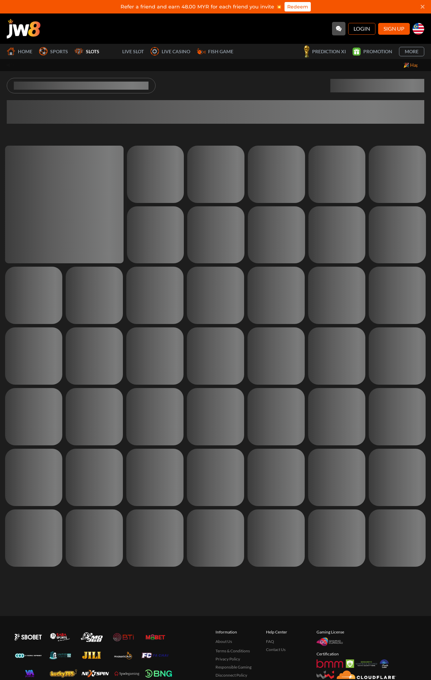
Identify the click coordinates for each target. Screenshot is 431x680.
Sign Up (394, 28)
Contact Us (276, 649)
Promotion (372, 52)
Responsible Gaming (234, 667)
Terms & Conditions (233, 650)
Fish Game (215, 51)
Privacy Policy (228, 658)
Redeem (297, 7)
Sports (53, 51)
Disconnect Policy (231, 675)
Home (19, 51)
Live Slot (125, 51)
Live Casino (170, 51)
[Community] (338, 28)
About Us (224, 641)
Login (362, 28)
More (412, 51)
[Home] (23, 28)
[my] (418, 29)
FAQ (270, 641)
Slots (87, 51)
